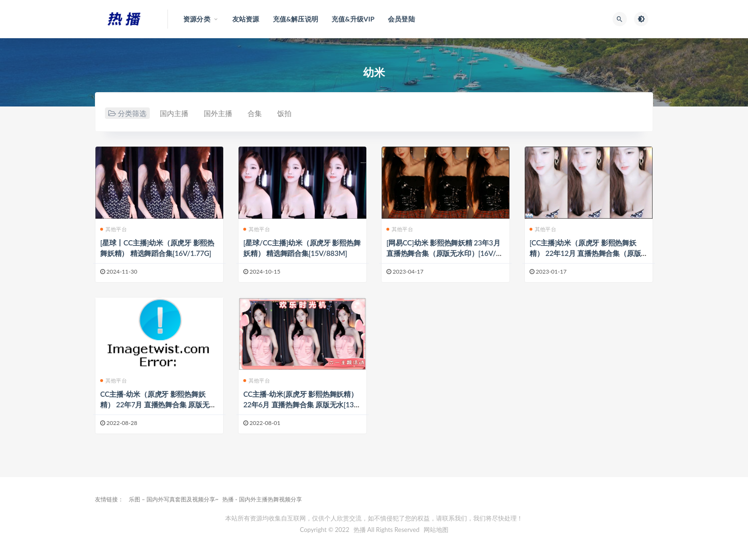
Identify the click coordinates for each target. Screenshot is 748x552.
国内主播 (174, 113)
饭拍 (284, 113)
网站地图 (436, 529)
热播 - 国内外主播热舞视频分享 (262, 499)
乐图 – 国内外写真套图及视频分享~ (173, 499)
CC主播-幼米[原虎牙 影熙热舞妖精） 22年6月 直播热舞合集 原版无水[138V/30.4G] (300, 404)
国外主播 (218, 113)
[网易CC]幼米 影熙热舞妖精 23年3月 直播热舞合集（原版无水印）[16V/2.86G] (444, 253)
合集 (255, 113)
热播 (359, 529)
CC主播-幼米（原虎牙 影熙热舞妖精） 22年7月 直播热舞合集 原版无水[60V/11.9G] (158, 404)
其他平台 (113, 229)
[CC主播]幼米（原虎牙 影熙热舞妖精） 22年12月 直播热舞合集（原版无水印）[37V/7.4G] (585, 253)
